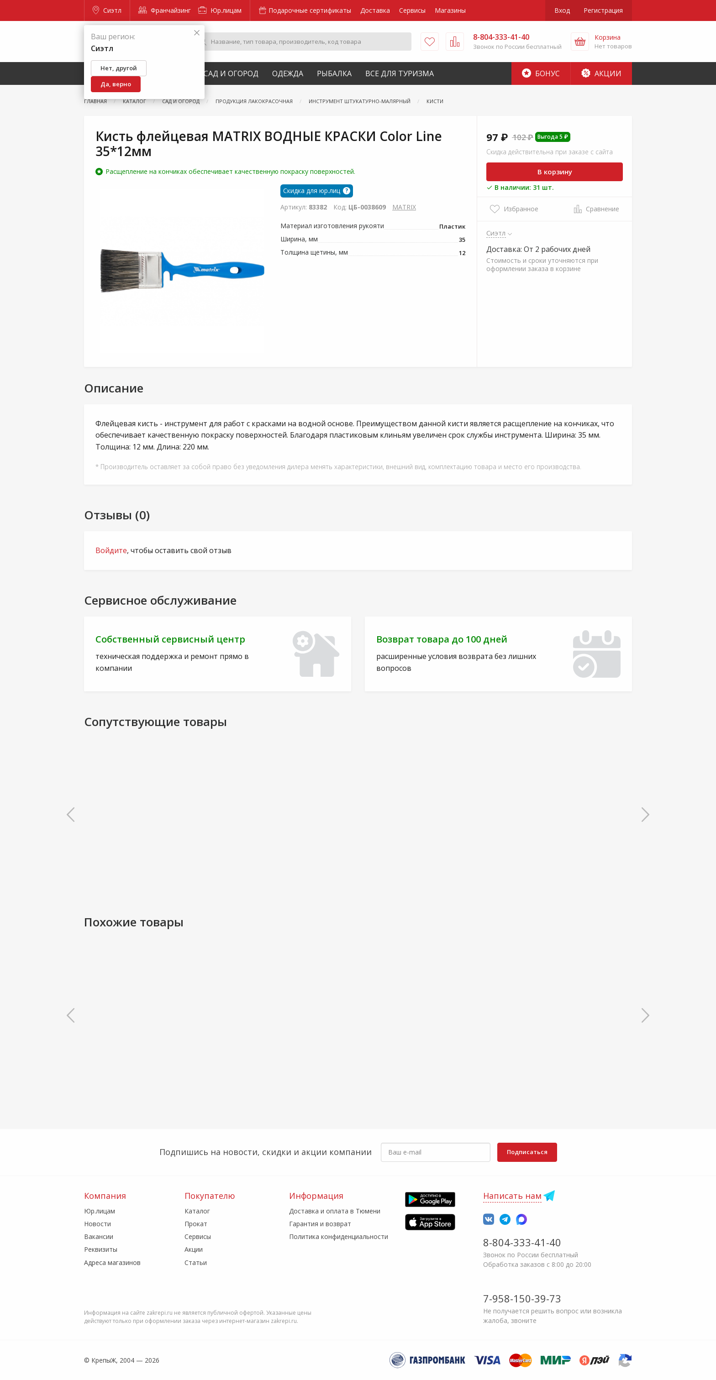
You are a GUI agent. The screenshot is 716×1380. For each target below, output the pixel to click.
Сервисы (412, 10)
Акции (601, 73)
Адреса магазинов (112, 1262)
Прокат (195, 1223)
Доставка (375, 10)
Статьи (195, 1262)
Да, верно (115, 84)
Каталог (197, 1211)
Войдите (111, 550)
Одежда (287, 73)
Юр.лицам (220, 10)
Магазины (450, 10)
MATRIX (404, 207)
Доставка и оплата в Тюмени (334, 1211)
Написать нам (512, 1195)
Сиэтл (107, 10)
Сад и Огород (231, 73)
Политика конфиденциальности (338, 1236)
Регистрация (603, 10)
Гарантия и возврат (320, 1223)
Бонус (541, 73)
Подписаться (527, 1152)
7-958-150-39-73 (522, 1298)
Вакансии (98, 1236)
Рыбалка (334, 73)
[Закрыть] (196, 33)
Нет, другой (118, 68)
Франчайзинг (164, 10)
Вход (562, 10)
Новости (97, 1223)
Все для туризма (399, 73)
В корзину (554, 171)
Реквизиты (100, 1249)
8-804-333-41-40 (522, 1242)
